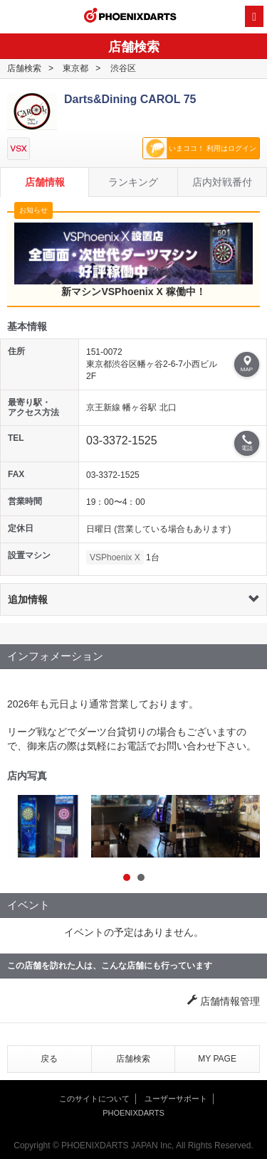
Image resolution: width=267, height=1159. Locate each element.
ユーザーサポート (176, 1098)
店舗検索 (24, 68)
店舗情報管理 (223, 1001)
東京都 (75, 68)
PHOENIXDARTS (130, 17)
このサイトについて (94, 1098)
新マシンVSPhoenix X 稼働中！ (133, 260)
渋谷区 (123, 68)
